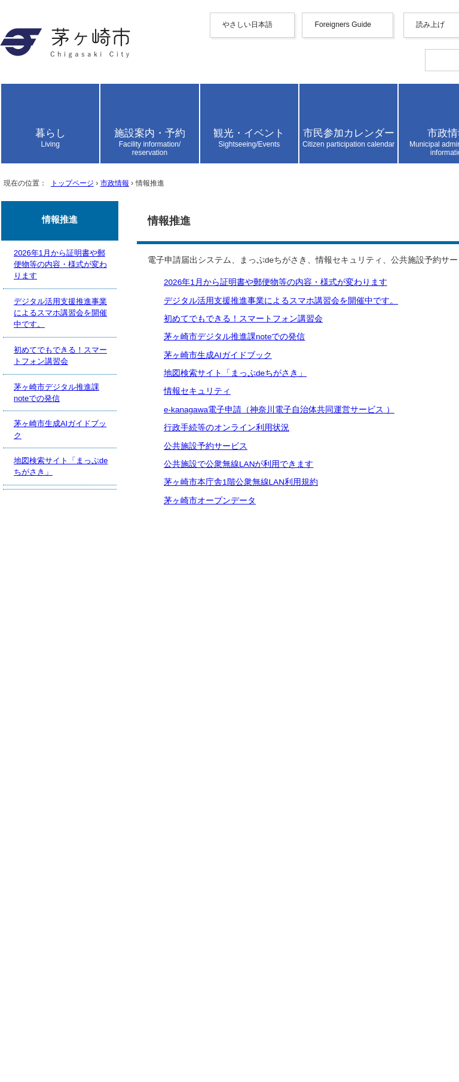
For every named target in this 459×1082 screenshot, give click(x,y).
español (67, 199)
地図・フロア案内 (67, 1022)
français (68, 167)
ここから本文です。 (48, 517)
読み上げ (49, 234)
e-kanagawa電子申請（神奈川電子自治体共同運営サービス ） (158, 682)
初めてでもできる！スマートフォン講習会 (119, 620)
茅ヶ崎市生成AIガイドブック (91, 645)
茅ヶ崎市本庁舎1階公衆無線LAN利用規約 (117, 733)
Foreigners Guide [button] (62, 107)
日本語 (67, 221)
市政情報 (151, 484)
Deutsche (70, 177)
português (71, 210)
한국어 (67, 155)
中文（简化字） (86, 129)
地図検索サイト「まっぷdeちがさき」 (110, 657)
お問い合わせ (57, 1034)
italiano (67, 188)
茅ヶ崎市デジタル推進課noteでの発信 (109, 632)
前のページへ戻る (67, 784)
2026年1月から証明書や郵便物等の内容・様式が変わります (155, 594)
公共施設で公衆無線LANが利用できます (115, 720)
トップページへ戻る (72, 797)
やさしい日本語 (62, 95)
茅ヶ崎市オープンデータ (81, 745)
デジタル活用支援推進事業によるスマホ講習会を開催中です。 (162, 607)
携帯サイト (52, 836)
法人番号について (162, 1000)
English (67, 118)
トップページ (95, 484)
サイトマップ (57, 848)
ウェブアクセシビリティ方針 (91, 861)
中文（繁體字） (86, 142)
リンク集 (48, 886)
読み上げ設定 (424, 267)
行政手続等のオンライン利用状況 (100, 695)
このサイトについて (72, 873)
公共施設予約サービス (76, 708)
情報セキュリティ (67, 670)
